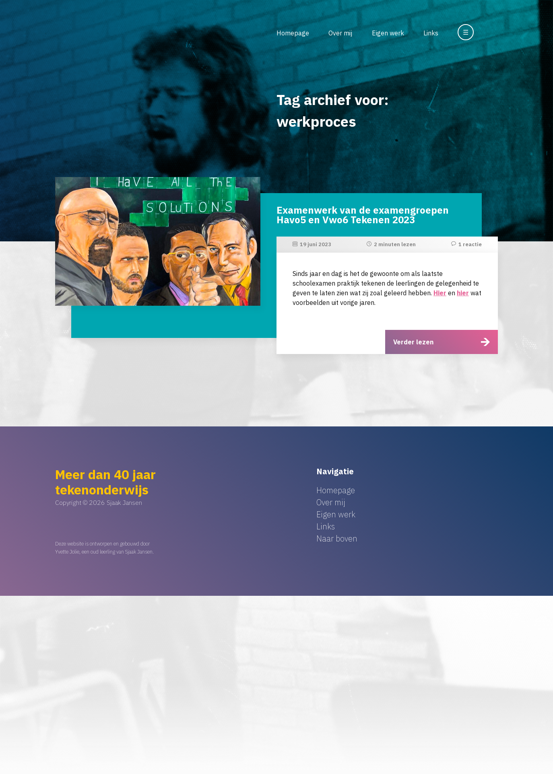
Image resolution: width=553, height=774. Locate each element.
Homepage (292, 33)
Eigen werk (388, 33)
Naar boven (336, 538)
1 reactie (470, 244)
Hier (439, 293)
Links (430, 33)
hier (463, 293)
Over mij (340, 33)
